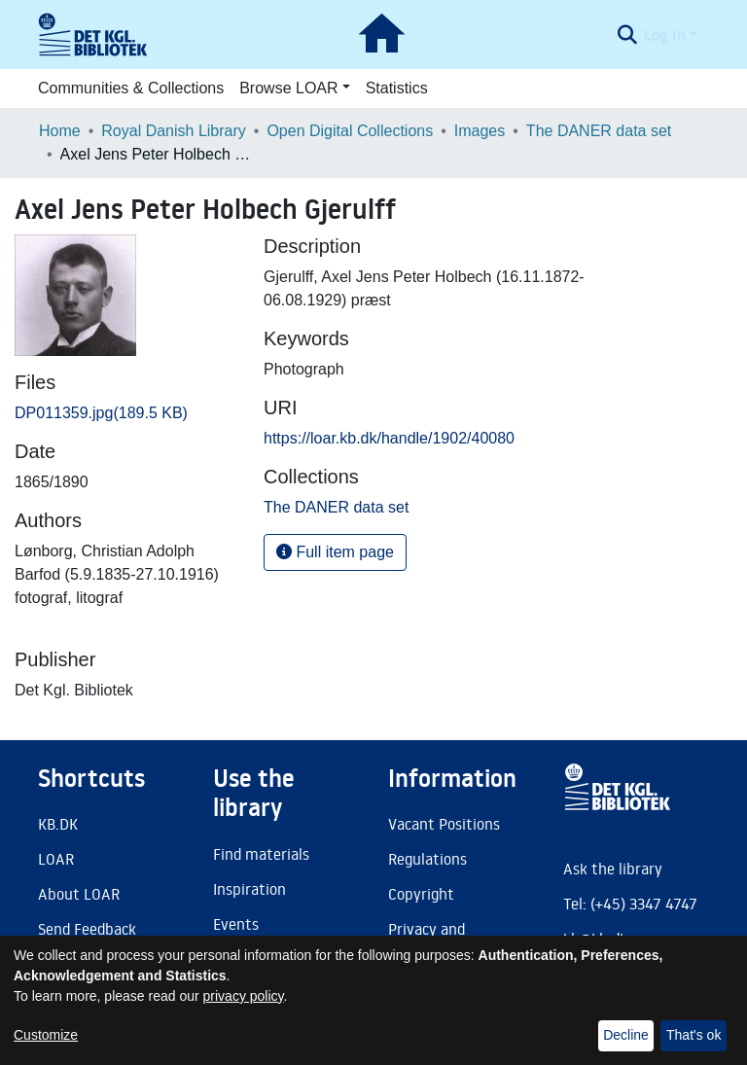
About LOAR (79, 894)
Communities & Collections (131, 88)
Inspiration (249, 889)
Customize (46, 1035)
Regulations (427, 859)
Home (60, 131)
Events (236, 924)
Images (479, 131)
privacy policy (243, 996)
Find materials (261, 854)
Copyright (421, 894)
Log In (665, 35)
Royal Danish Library (173, 131)
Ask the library (612, 868)
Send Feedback (87, 929)
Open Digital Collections (350, 131)
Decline (626, 1035)
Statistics (397, 88)
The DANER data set (598, 131)
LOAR (56, 859)
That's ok (693, 1035)
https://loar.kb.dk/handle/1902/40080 (389, 438)
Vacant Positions (444, 824)
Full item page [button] (335, 552)
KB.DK (58, 824)
